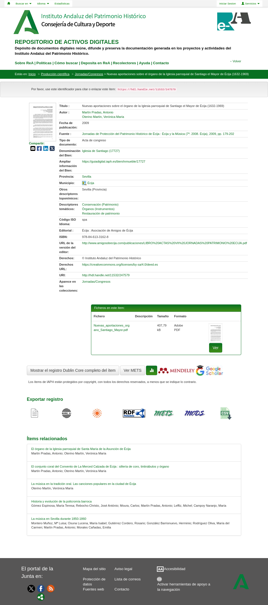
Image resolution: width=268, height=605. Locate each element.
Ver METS (133, 370)
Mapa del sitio (94, 569)
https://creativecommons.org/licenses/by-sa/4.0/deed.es (120, 264)
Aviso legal (123, 569)
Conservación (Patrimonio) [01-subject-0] (100, 204)
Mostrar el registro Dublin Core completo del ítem (73, 370)
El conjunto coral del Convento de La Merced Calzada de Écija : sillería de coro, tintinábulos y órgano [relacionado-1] (100, 466)
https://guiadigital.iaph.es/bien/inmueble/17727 (113, 161)
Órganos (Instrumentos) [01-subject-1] (98, 209)
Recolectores (124, 63)
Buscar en (24, 3)
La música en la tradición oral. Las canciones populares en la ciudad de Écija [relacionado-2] (83, 483)
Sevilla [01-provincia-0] (86, 176)
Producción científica (55, 74)
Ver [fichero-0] (216, 348)
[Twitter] (30, 588)
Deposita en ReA (95, 63)
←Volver (235, 61)
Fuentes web (93, 589)
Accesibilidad (174, 569)
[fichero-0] (215, 333)
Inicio (32, 74)
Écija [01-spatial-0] (90, 183)
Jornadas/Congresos (89, 74)
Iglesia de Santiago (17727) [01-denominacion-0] (101, 151)
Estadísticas (62, 3)
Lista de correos (127, 579)
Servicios (250, 3)
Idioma (43, 3)
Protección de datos (94, 580)
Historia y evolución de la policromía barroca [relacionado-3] (61, 501)
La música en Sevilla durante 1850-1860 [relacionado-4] (58, 518)
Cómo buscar (66, 63)
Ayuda (144, 63)
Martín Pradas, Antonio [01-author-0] (97, 112)
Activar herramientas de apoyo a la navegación (183, 585)
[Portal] (41, 596)
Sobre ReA (24, 63)
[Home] (8, 3)
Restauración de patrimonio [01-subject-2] (101, 213)
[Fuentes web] (51, 588)
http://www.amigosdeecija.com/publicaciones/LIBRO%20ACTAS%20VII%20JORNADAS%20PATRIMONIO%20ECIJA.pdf (164, 243)
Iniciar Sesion (227, 3)
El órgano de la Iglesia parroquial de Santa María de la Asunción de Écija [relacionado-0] (81, 449)
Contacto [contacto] (161, 63)
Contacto (121, 589)
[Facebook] (41, 588)
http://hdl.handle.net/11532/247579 (106, 275)
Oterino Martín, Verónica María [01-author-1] (103, 116)
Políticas (43, 63)
